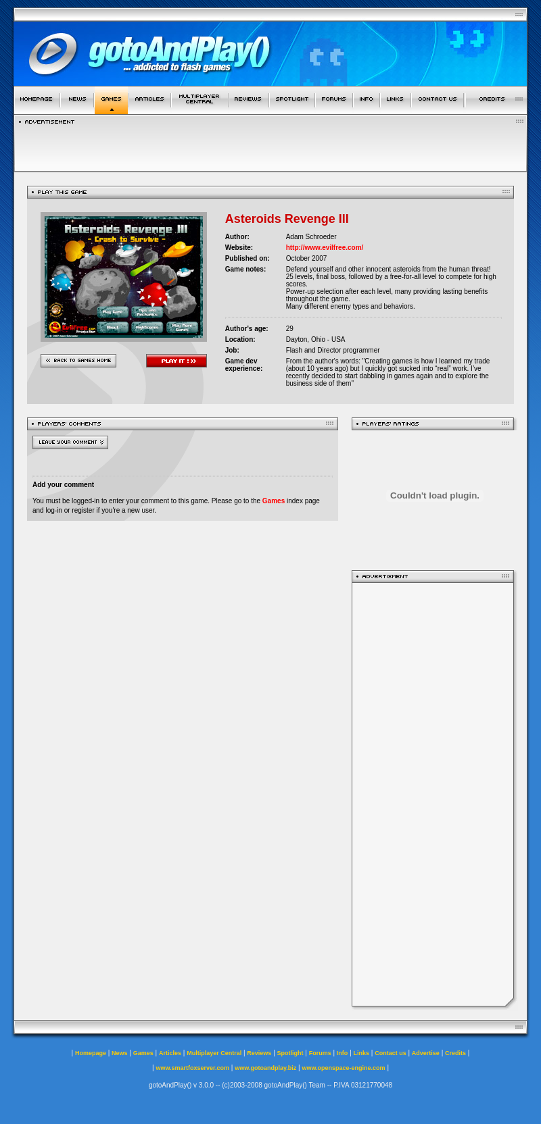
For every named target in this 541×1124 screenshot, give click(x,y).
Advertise (426, 1053)
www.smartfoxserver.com (192, 1068)
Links (362, 1053)
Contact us (390, 1053)
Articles (170, 1053)
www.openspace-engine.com (343, 1068)
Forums (320, 1053)
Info (342, 1053)
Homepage (90, 1053)
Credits (455, 1053)
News (120, 1053)
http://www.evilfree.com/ (325, 247)
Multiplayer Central (214, 1053)
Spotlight (290, 1053)
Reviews (259, 1053)
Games (273, 501)
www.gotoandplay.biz (265, 1068)
